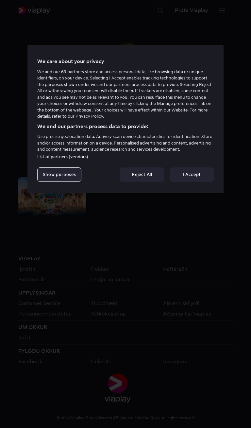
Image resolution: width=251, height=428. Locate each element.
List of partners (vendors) (62, 156)
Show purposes (59, 174)
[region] (125, 119)
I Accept (192, 174)
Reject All (142, 174)
